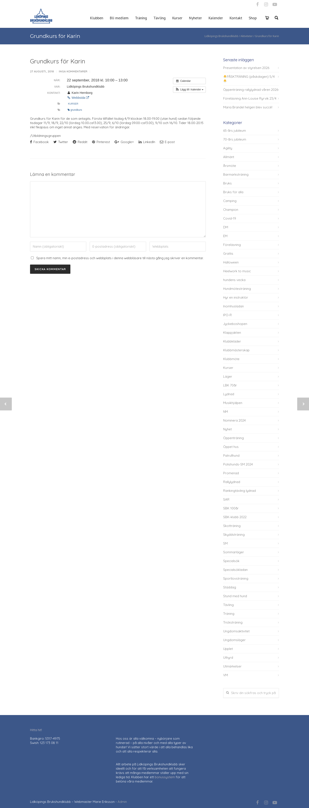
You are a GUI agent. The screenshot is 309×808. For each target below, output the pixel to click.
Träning (141, 17)
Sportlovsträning (235, 578)
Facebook (39, 142)
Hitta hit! (36, 730)
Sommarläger (233, 552)
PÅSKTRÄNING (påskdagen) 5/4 (249, 78)
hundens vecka (234, 280)
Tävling (159, 17)
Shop (253, 17)
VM (225, 675)
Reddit (80, 142)
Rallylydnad (231, 482)
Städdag (229, 587)
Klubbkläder (232, 341)
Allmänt (228, 157)
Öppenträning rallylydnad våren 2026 (250, 90)
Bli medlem (119, 17)
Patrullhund (231, 455)
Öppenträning (233, 438)
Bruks (227, 183)
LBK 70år (230, 385)
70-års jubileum (234, 139)
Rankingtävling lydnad (239, 491)
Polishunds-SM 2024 (238, 464)
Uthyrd (228, 657)
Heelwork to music (237, 271)
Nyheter (195, 17)
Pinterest (101, 142)
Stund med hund (235, 596)
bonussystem (165, 777)
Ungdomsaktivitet (236, 631)
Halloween (231, 262)
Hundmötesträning (237, 289)
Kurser (177, 17)
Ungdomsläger (234, 640)
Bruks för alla (233, 192)
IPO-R (227, 315)
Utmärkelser (232, 666)
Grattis (228, 253)
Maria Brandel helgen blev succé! (247, 107)
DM (225, 227)
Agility (227, 148)
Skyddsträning (234, 535)
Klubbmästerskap (236, 350)
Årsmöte (229, 166)
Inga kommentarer (73, 71)
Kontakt (235, 17)
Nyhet (227, 429)
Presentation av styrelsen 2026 (246, 68)
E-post (167, 142)
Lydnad (228, 394)
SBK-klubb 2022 (235, 517)
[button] (189, 90)
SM (225, 543)
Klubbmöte (231, 359)
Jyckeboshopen (235, 324)
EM (225, 236)
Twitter (60, 142)
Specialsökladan (235, 570)
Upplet (228, 649)
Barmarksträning (235, 174)
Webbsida (78, 97)
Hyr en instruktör (235, 297)
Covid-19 (229, 218)
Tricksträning (232, 622)
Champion (230, 210)
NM (225, 412)
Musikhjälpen (232, 403)
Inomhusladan (233, 306)
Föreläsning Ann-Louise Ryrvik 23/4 (249, 98)
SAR (226, 499)
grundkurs (75, 109)
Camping (229, 201)
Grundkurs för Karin (57, 61)
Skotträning (232, 526)
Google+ (124, 142)
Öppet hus (231, 447)
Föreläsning (232, 245)
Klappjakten (232, 333)
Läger (227, 376)
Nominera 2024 (234, 420)
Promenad (231, 473)
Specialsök (231, 561)
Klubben (96, 17)
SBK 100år (231, 508)
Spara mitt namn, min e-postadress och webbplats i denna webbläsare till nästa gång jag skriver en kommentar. (119, 258)
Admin (122, 802)
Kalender (215, 17)
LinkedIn (147, 142)
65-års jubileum (234, 131)
